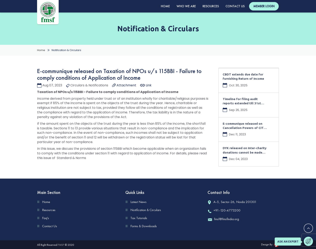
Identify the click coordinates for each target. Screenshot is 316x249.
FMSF (61, 245)
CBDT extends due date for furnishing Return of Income (243, 76)
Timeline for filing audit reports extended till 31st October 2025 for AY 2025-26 (244, 101)
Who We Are (186, 6)
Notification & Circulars (145, 210)
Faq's (45, 218)
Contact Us (235, 6)
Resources (211, 6)
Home (165, 6)
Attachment (124, 85)
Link (146, 85)
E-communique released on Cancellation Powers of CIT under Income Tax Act (243, 126)
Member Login (263, 6)
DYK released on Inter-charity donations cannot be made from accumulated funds (244, 150)
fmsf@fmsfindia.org (223, 219)
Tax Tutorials (138, 218)
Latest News (138, 202)
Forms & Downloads (143, 226)
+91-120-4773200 (224, 210)
